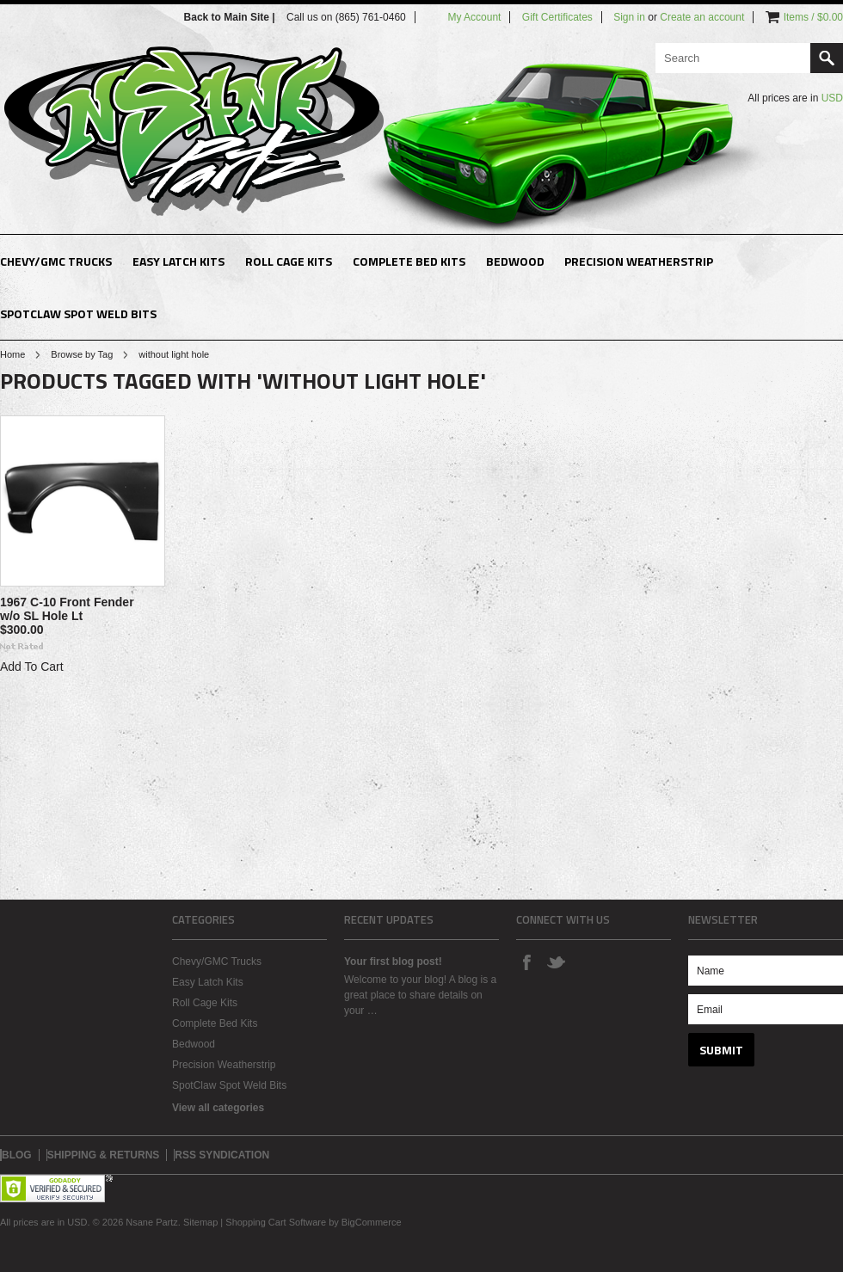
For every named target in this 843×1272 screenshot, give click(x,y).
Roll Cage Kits (288, 261)
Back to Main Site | (231, 17)
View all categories (218, 1108)
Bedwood (515, 261)
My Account (474, 17)
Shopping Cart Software (275, 1222)
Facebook (526, 961)
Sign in (629, 17)
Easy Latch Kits (178, 261)
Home (12, 354)
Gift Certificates (557, 17)
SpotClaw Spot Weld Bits (78, 313)
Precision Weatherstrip (638, 261)
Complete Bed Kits (409, 261)
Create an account (702, 17)
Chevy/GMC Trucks (56, 261)
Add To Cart (32, 666)
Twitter (555, 961)
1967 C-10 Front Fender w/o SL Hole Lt (67, 609)
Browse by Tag (82, 354)
